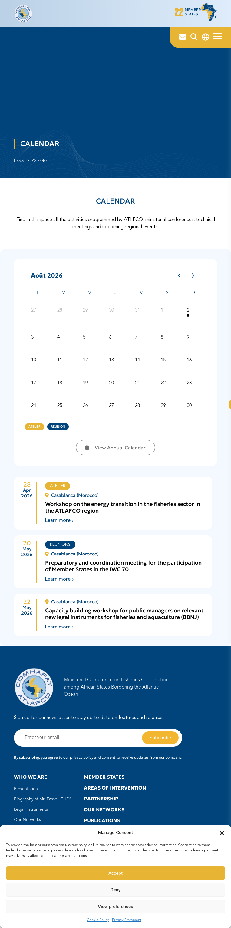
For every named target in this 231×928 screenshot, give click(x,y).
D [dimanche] (193, 296)
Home (19, 164)
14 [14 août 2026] (137, 364)
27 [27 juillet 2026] (34, 314)
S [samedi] (167, 296)
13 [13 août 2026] (111, 364)
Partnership (101, 802)
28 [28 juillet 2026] (60, 314)
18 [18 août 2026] (60, 387)
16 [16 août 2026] (189, 364)
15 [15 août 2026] (163, 364)
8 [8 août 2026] (162, 341)
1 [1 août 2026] (162, 314)
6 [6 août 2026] (110, 341)
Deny (116, 890)
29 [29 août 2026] (163, 409)
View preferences (115, 906)
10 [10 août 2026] (34, 364)
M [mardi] (63, 296)
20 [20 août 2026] (111, 387)
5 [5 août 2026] (85, 341)
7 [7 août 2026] (136, 341)
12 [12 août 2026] (86, 364)
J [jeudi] (115, 296)
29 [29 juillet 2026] (86, 314)
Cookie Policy (98, 920)
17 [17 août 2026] (34, 387)
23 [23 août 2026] (189, 387)
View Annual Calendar (115, 451)
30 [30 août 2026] (189, 409)
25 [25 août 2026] (60, 409)
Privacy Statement (126, 920)
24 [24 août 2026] (34, 409)
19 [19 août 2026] (86, 387)
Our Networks (27, 823)
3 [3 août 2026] (33, 341)
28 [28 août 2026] (137, 409)
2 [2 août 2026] (188, 314)
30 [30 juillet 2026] (111, 314)
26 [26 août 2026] (86, 409)
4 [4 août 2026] (59, 341)
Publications (102, 824)
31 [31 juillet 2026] (137, 314)
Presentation (26, 792)
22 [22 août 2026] (163, 387)
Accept (115, 873)
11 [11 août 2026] (60, 364)
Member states (104, 780)
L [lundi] (38, 296)
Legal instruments (31, 813)
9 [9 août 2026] (188, 341)
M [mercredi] (89, 296)
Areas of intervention (115, 791)
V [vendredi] (141, 296)
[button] (222, 833)
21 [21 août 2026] (137, 387)
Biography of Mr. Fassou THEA (43, 802)
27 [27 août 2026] (111, 409)
